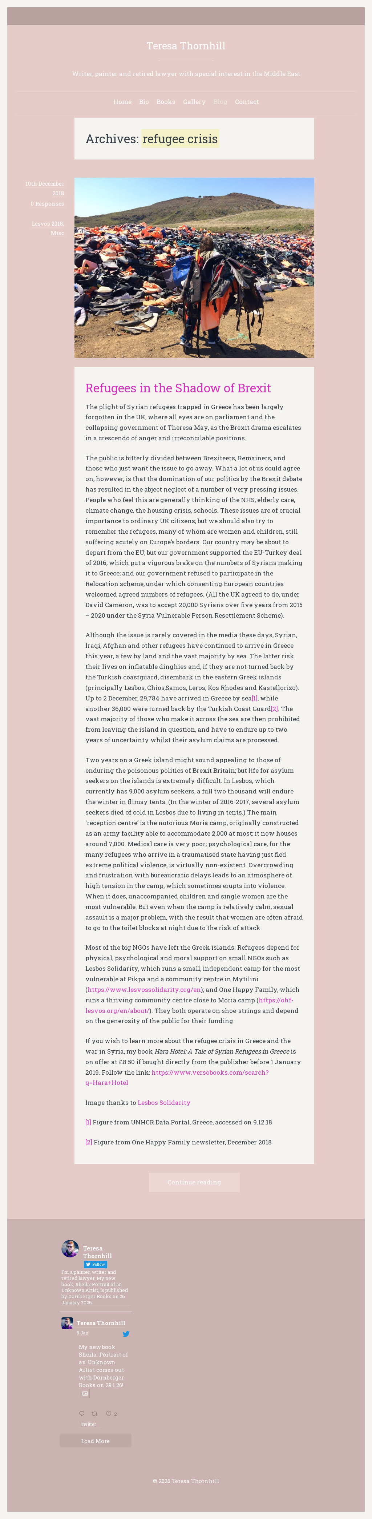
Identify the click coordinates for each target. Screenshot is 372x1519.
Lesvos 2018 (47, 223)
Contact (247, 101)
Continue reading (194, 1182)
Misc (57, 233)
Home (122, 101)
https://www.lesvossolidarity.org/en (144, 989)
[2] (274, 708)
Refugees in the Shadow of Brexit (178, 388)
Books (166, 101)
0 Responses (47, 203)
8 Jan (82, 1333)
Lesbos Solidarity (164, 1102)
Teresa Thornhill (186, 45)
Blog (220, 101)
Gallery (194, 101)
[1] (255, 698)
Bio (144, 101)
